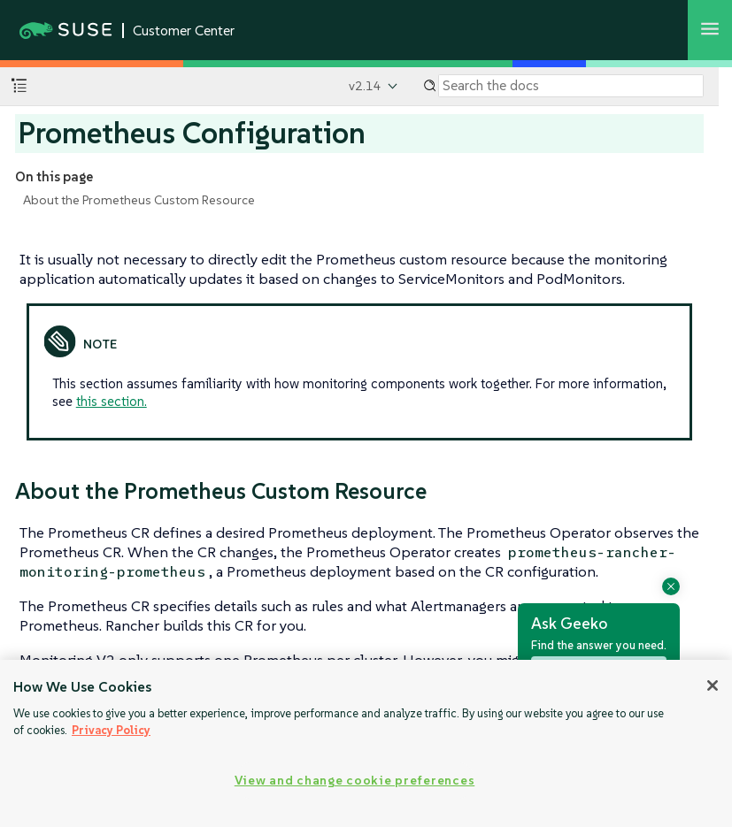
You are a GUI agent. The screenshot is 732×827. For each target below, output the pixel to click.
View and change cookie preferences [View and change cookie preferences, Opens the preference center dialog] (354, 780)
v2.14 (365, 86)
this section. (111, 401)
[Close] (712, 685)
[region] (366, 743)
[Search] (571, 85)
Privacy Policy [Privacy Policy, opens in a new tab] (111, 730)
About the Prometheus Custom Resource (139, 200)
